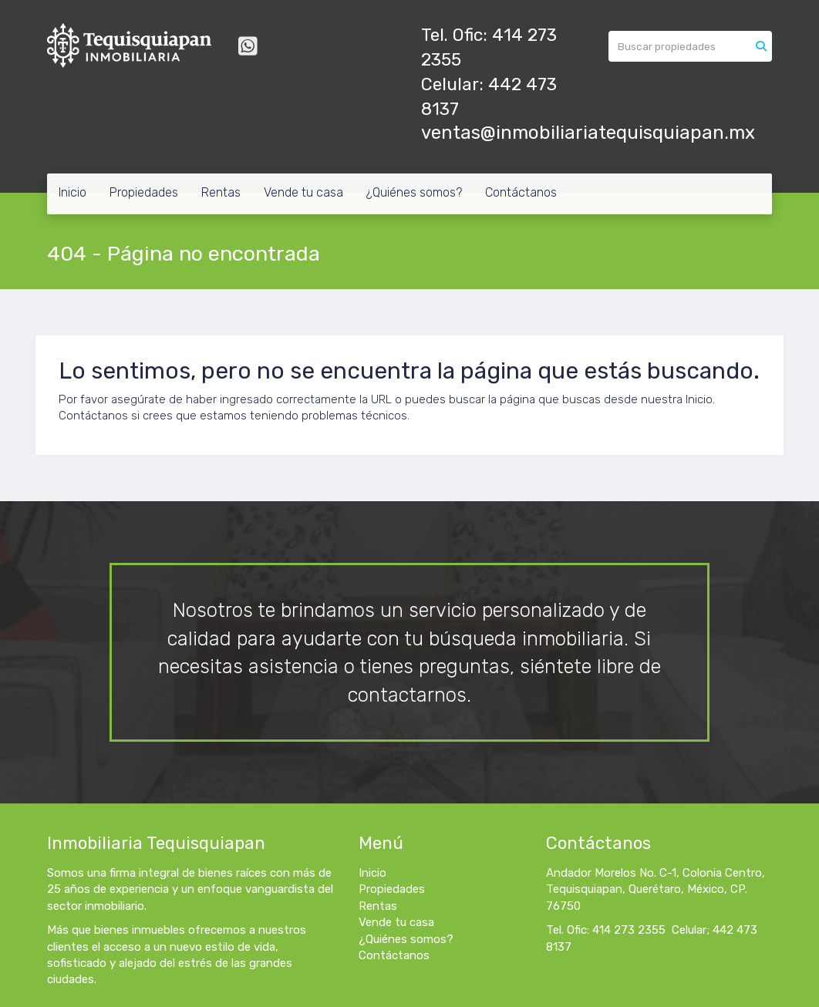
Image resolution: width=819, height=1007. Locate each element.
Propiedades (144, 192)
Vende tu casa (303, 192)
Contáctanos (521, 192)
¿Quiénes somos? (414, 192)
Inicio (72, 192)
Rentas (221, 192)
